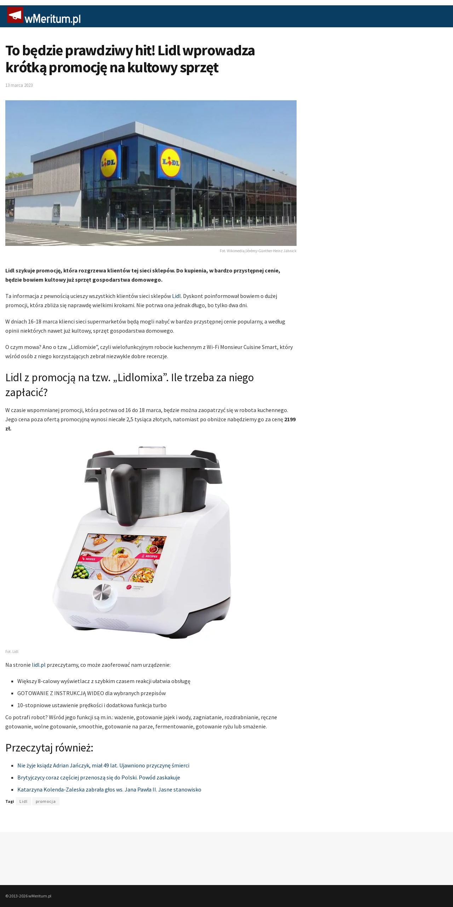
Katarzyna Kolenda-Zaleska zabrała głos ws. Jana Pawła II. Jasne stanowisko (109, 789)
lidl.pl (39, 664)
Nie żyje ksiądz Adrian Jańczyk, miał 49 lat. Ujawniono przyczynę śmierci (103, 765)
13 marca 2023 (19, 85)
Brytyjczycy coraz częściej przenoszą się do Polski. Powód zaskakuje (98, 777)
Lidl (176, 295)
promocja (46, 801)
